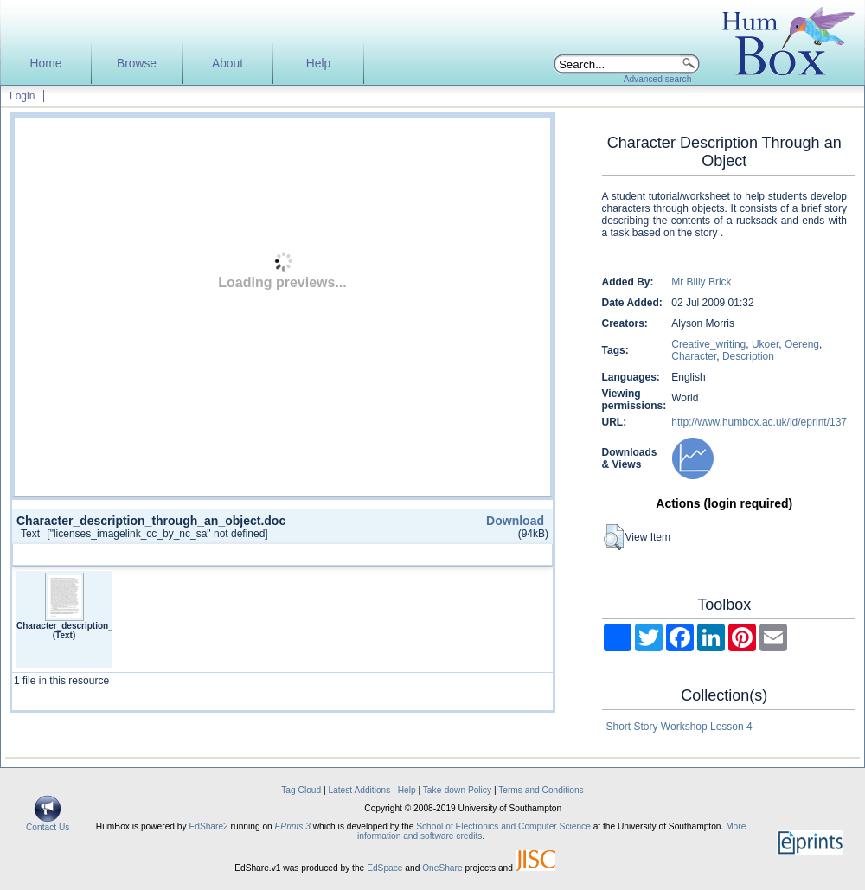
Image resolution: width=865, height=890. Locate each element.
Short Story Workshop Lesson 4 (679, 726)
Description (748, 356)
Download (515, 521)
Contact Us (47, 823)
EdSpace (384, 868)
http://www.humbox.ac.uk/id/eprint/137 (759, 422)
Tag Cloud (301, 790)
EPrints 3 (293, 826)
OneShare (442, 868)
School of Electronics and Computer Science (503, 826)
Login (22, 96)
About (227, 63)
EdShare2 (208, 826)
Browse (137, 63)
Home (46, 63)
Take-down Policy (457, 790)
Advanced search (658, 79)
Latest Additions (359, 790)
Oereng (802, 344)
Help (318, 63)
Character (693, 356)
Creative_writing (708, 344)
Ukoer (765, 344)
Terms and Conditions (541, 790)
